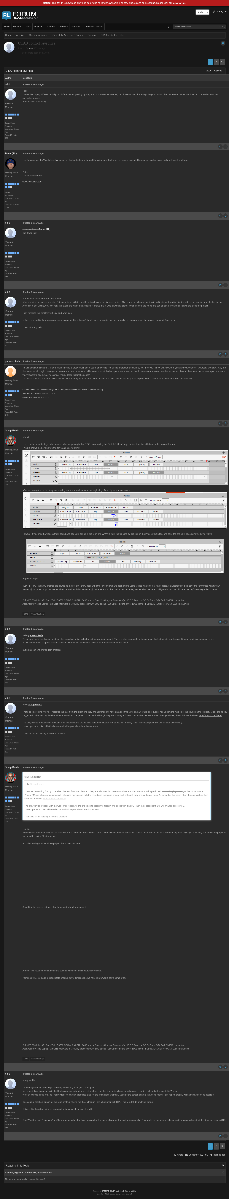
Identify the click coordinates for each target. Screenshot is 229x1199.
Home (6, 26)
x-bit (31, 48)
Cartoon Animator (38, 35)
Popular (38, 26)
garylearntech (12, 361)
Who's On (76, 26)
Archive (20, 35)
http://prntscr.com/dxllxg (210, 715)
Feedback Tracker (93, 26)
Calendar (50, 26)
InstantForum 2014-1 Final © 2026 (119, 1191)
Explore (17, 26)
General (91, 35)
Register (223, 11)
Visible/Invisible (50, 160)
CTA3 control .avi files (112, 35)
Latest (27, 26)
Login (213, 11)
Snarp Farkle (12, 430)
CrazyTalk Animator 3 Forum (67, 35)
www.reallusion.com (32, 181)
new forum (179, 3)
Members (63, 26)
